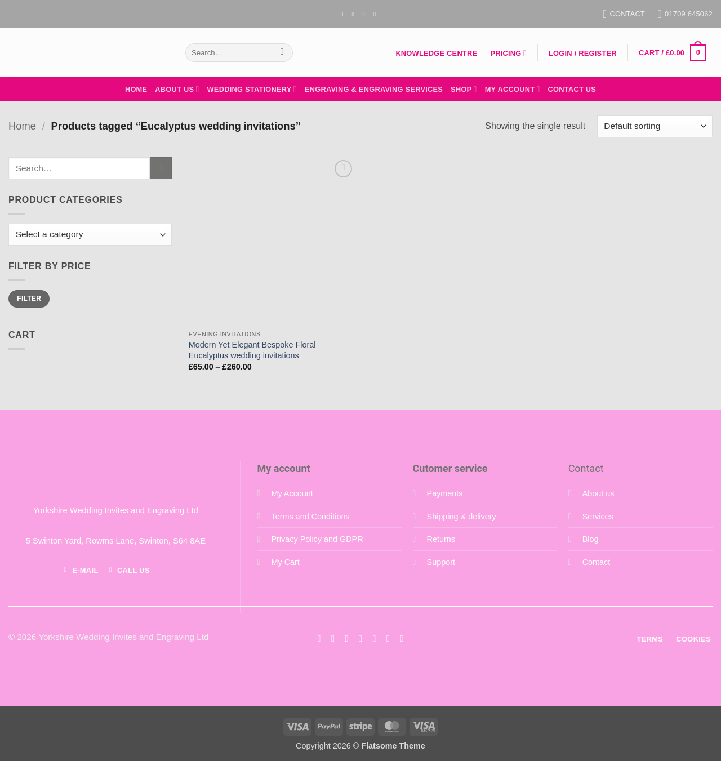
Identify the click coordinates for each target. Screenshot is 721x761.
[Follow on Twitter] (346, 638)
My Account (512, 89)
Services (597, 516)
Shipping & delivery (461, 516)
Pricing (508, 53)
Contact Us (572, 89)
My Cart (285, 562)
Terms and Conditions (310, 516)
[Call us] (374, 638)
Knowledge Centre (436, 53)
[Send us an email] (366, 14)
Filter (29, 298)
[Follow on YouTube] (376, 14)
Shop (464, 89)
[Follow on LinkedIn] (388, 638)
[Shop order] (655, 126)
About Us (177, 89)
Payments (445, 493)
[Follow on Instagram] (354, 14)
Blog (590, 539)
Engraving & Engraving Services (374, 89)
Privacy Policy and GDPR (317, 539)
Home (136, 89)
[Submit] (282, 53)
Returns (441, 539)
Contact (596, 562)
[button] (582, 53)
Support (441, 562)
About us (598, 493)
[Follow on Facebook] (344, 14)
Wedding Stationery (252, 89)
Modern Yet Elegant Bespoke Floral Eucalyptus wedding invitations (252, 350)
